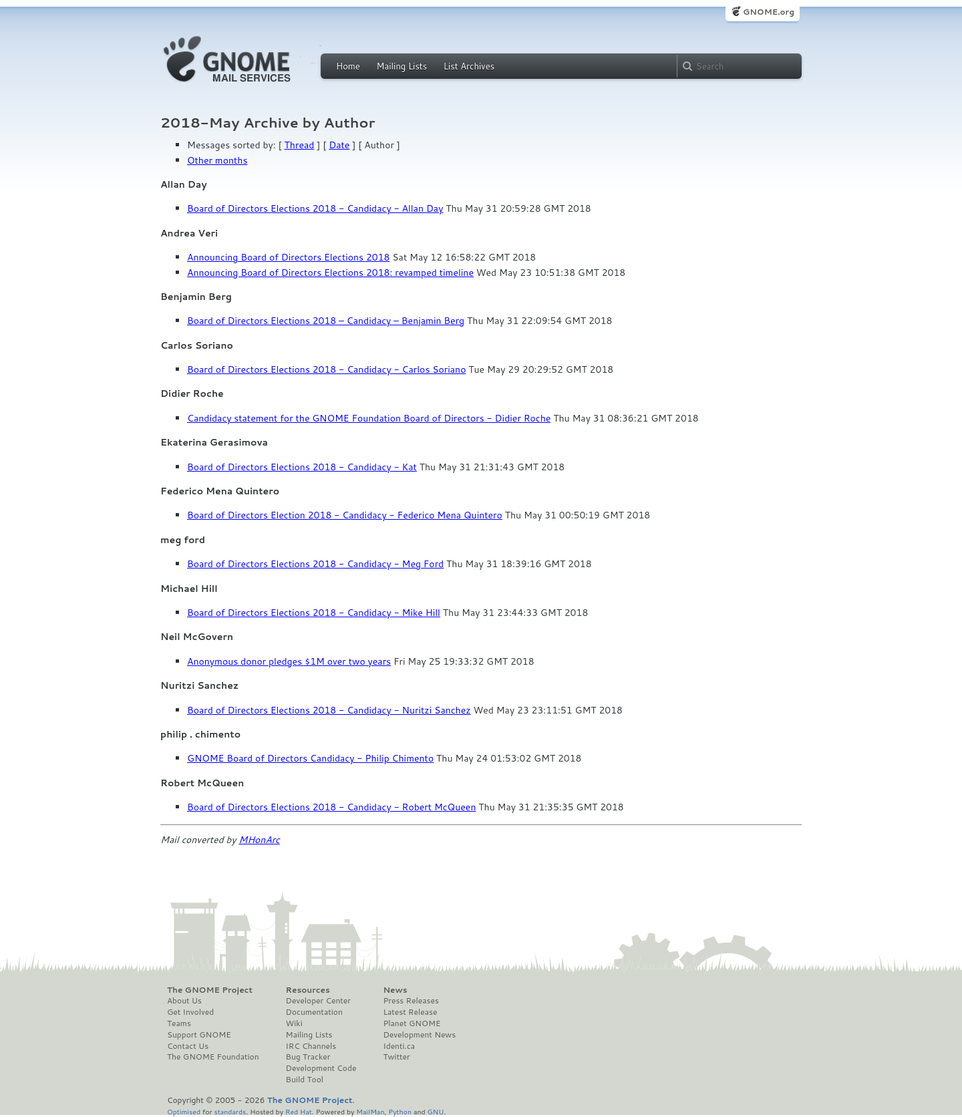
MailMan (370, 1111)
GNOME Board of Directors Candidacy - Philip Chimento (310, 758)
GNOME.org (768, 11)
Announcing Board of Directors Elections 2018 (288, 257)
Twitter (396, 1057)
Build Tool (304, 1079)
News (395, 990)
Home (348, 66)
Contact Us (187, 1046)
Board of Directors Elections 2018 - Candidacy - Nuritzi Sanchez (329, 710)
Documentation (314, 1012)
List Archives (469, 66)
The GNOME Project (210, 990)
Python (400, 1111)
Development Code (321, 1068)
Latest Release (410, 1012)
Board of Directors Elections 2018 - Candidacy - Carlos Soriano (326, 369)
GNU (436, 1111)
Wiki (294, 1023)
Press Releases (410, 1000)
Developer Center (318, 1000)
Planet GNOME (411, 1023)
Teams (179, 1023)
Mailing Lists (401, 66)
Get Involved (190, 1012)
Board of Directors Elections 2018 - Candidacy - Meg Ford (315, 564)
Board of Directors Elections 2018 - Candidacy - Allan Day (315, 208)
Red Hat (298, 1111)
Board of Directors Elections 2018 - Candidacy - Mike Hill (313, 612)
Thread (300, 145)
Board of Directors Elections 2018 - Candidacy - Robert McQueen (331, 807)
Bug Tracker (308, 1057)
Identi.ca (399, 1046)
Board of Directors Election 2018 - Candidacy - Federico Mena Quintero (344, 515)
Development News (419, 1034)
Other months (217, 160)
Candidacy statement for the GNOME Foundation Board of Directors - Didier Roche (368, 418)
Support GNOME (199, 1034)
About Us (184, 1000)
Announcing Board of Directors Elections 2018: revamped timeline (330, 272)
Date (339, 145)
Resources (308, 990)
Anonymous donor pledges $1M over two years (289, 661)
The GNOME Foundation (213, 1057)
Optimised (183, 1111)
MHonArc (259, 839)
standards (230, 1111)
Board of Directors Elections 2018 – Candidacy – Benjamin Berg (325, 320)
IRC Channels (311, 1046)
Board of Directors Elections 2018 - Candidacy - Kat (302, 467)
